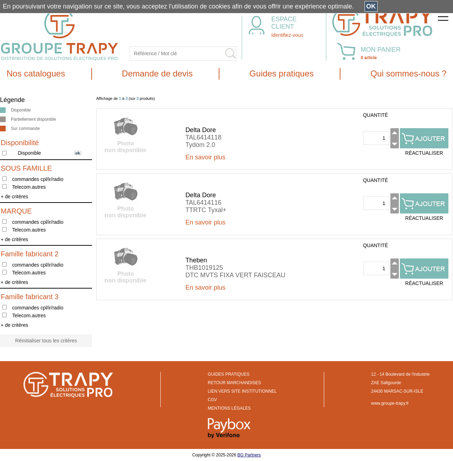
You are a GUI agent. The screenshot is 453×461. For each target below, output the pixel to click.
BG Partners (249, 455)
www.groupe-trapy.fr (390, 403)
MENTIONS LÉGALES (229, 408)
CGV (212, 399)
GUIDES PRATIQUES (229, 374)
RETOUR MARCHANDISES (234, 382)
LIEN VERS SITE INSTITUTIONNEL (242, 391)
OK (371, 6)
